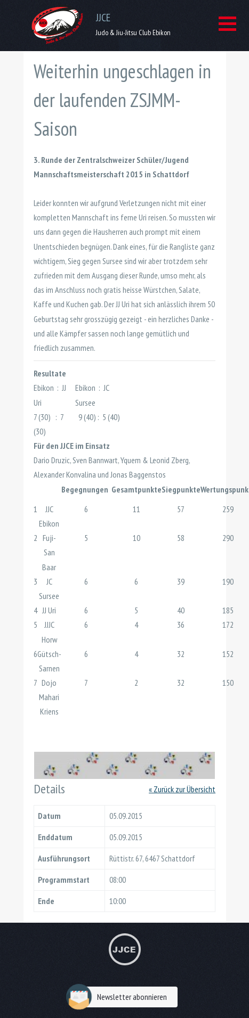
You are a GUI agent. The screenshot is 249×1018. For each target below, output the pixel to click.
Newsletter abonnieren (119, 997)
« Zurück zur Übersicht (182, 789)
